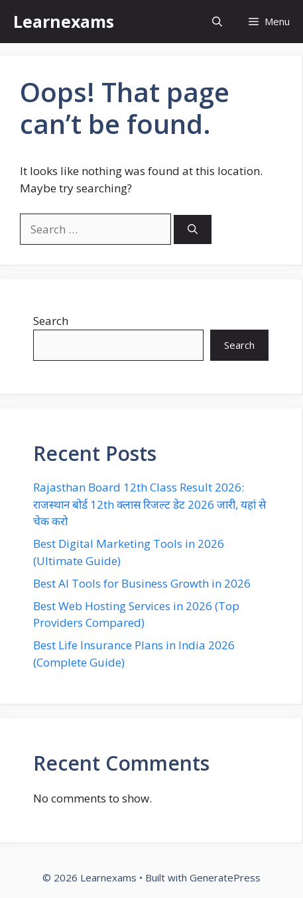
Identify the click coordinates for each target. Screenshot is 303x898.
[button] (217, 21)
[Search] (193, 230)
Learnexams (63, 21)
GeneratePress (225, 877)
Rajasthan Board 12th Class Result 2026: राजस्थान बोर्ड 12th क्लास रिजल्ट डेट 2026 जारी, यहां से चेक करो (149, 504)
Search (50, 320)
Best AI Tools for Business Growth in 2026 (142, 583)
